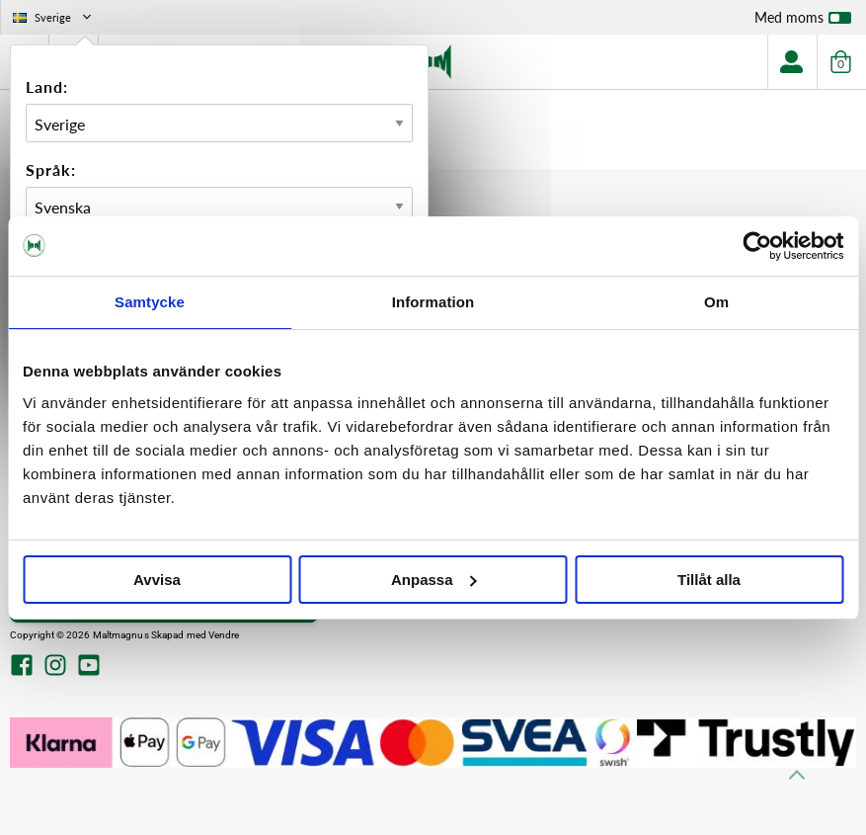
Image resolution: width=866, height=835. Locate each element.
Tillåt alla (709, 579)
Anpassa (434, 579)
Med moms (802, 22)
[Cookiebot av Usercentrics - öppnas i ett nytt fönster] (756, 246)
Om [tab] (716, 301)
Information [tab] (433, 301)
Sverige (54, 17)
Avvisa (157, 579)
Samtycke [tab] (150, 301)
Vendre (224, 634)
